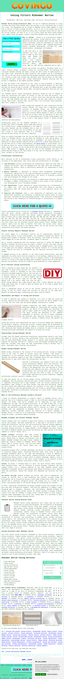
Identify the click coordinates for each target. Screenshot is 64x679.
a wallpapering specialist (39, 607)
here (46, 550)
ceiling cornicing (39, 600)
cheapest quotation (30, 123)
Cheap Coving (57, 635)
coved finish (6, 89)
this (19, 292)
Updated (24, 665)
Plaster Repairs (42, 645)
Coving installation (8, 211)
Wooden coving (6, 352)
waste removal (12, 605)
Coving (38, 42)
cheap (37, 126)
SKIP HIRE (18, 595)
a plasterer (18, 603)
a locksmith (29, 596)
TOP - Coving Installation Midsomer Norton (16, 651)
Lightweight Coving (35, 643)
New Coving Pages (9, 665)
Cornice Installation (34, 642)
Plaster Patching (14, 645)
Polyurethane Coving (25, 636)
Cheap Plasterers (50, 643)
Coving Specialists (49, 638)
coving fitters (44, 222)
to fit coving (48, 29)
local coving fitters (20, 526)
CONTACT (53, 11)
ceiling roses (22, 101)
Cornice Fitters (13, 633)
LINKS (43, 11)
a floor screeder (31, 602)
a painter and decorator (45, 603)
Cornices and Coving (13, 631)
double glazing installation (34, 598)
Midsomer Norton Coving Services (18, 558)
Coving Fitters (26, 631)
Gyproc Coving (52, 631)
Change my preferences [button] (52, 674)
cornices (21, 102)
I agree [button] (37, 674)
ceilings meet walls (55, 41)
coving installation (38, 159)
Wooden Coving (6, 635)
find (6, 534)
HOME (39, 11)
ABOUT (47, 11)
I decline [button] (43, 674)
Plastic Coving (7, 636)
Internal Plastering (28, 645)
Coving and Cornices (20, 635)
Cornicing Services (40, 633)
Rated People (41, 143)
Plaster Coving (33, 635)
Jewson (21, 149)
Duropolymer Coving (39, 631)
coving (29, 27)
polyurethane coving (19, 520)
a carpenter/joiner (39, 605)
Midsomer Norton (37, 211)
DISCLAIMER (59, 11)
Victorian (25, 63)
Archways (4, 455)
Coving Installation (55, 636)
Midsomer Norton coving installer (13, 85)
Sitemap (2, 665)
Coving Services (26, 633)
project (29, 554)
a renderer (56, 602)
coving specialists (32, 503)
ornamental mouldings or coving (51, 23)
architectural (17, 487)
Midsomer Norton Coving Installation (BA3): (17, 23)
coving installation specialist (29, 93)
